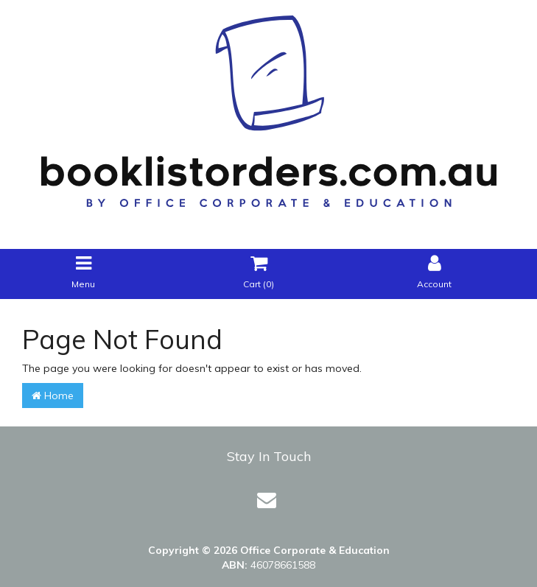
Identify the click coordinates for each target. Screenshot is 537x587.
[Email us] (266, 500)
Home (53, 395)
